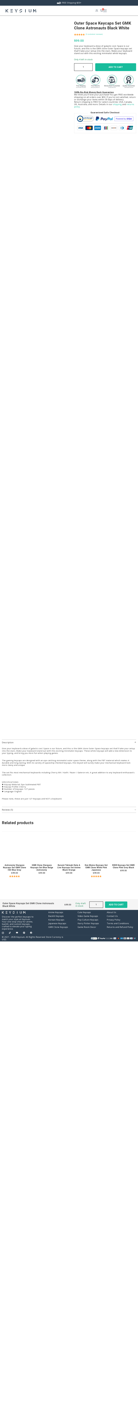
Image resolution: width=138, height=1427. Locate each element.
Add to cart (115, 67)
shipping (117, 104)
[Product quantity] (83, 67)
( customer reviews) (94, 34)
